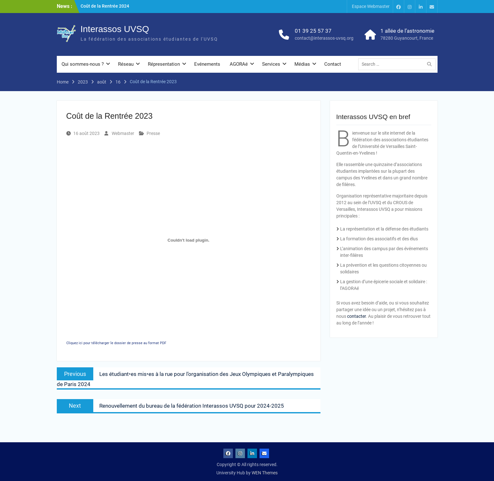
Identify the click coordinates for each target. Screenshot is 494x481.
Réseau (126, 64)
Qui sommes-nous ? (83, 64)
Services (271, 64)
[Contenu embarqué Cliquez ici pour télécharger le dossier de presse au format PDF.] (188, 240)
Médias (302, 64)
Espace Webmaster (371, 6)
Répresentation (164, 64)
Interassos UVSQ (115, 29)
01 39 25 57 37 (313, 31)
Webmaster (123, 133)
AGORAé (239, 64)
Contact (332, 64)
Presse (153, 133)
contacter (356, 316)
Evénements (207, 64)
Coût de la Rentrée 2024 (105, 6)
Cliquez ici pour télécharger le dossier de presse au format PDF (116, 343)
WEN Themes (265, 472)
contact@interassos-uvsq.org (324, 38)
